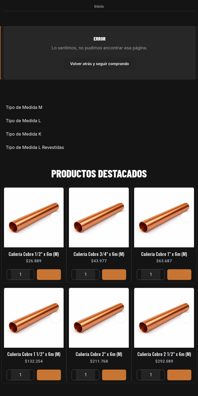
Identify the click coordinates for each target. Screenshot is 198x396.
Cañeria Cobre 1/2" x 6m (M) (34, 255)
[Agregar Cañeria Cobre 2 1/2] (179, 375)
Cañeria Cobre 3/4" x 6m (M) (98, 255)
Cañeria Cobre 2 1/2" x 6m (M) (164, 355)
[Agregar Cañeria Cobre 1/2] (49, 275)
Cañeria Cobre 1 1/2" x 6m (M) (33, 355)
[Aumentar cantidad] (32, 275)
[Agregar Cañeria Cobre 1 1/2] (49, 375)
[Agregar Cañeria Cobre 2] (114, 375)
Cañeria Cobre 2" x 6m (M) (99, 355)
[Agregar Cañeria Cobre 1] (179, 275)
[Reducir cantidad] (9, 275)
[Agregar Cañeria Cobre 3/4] (114, 275)
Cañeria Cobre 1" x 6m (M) (164, 255)
